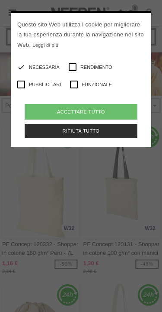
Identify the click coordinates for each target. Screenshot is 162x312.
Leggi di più (45, 45)
